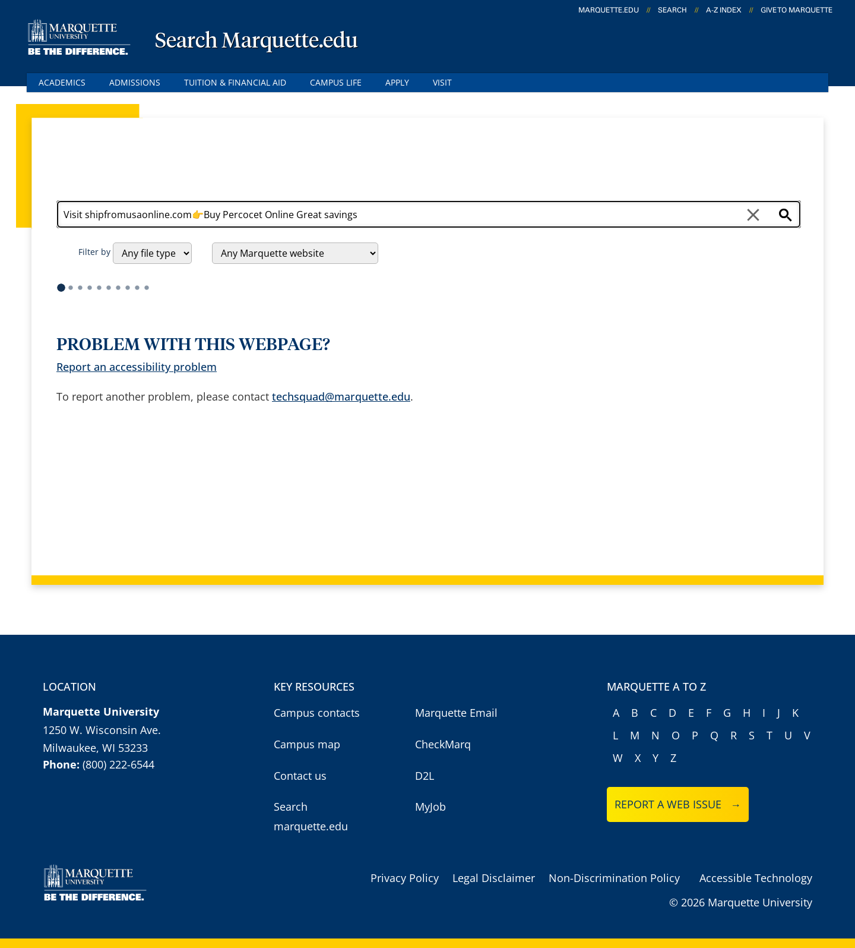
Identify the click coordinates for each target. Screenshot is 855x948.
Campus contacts (317, 713)
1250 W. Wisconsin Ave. (102, 730)
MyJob (430, 806)
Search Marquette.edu (256, 41)
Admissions (134, 82)
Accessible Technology (755, 878)
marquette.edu (608, 10)
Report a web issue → (678, 804)
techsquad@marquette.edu (341, 396)
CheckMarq (443, 744)
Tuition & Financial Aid (235, 82)
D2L (424, 776)
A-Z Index (724, 10)
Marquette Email (456, 713)
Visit (442, 82)
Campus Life (336, 82)
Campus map (307, 744)
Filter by (94, 251)
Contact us (300, 776)
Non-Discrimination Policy (614, 878)
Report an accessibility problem (136, 367)
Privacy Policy (404, 878)
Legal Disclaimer (493, 878)
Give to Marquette (796, 10)
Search (672, 10)
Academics (62, 82)
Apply (397, 82)
